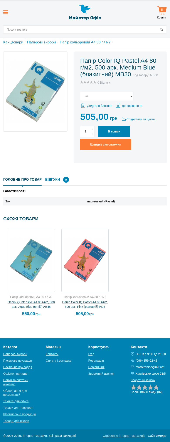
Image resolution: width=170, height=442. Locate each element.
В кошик (114, 131)
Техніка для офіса (16, 401)
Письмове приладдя (17, 360)
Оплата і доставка (58, 360)
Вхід (91, 354)
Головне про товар (22, 179)
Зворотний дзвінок (101, 373)
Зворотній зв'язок (143, 380)
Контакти (52, 354)
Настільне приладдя (17, 367)
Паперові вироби (41, 42)
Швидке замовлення (105, 144)
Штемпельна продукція (19, 414)
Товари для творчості (18, 407)
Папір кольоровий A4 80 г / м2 (85, 42)
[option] (31, 274)
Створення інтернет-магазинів (124, 435)
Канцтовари (13, 42)
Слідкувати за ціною (140, 119)
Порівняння (96, 367)
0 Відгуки (103, 82)
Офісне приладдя (15, 373)
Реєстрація (96, 360)
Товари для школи (16, 421)
